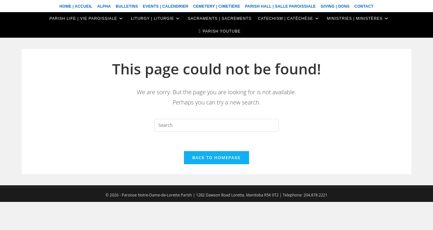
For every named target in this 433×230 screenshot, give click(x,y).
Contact (364, 6)
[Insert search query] (216, 125)
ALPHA (104, 6)
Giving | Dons (335, 6)
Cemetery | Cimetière (216, 6)
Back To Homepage (216, 157)
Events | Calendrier (165, 6)
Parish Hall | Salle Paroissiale (280, 6)
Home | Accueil (75, 6)
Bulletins (127, 6)
